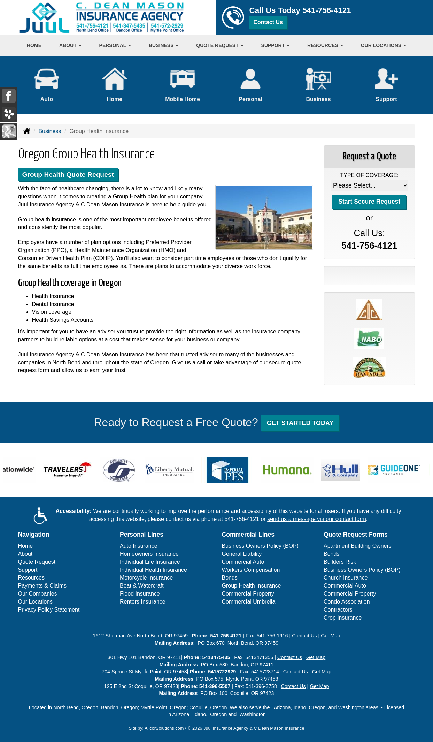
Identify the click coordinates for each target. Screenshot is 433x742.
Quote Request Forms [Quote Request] (356, 534)
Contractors (338, 610)
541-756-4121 (326, 10)
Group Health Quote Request (68, 174)
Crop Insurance (343, 618)
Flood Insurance (140, 594)
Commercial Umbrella (249, 602)
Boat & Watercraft (142, 586)
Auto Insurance (138, 546)
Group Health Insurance (251, 586)
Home (34, 45)
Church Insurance (346, 578)
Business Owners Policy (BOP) (260, 546)
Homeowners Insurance (149, 554)
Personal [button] (115, 45)
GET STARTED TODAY (300, 422)
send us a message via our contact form (316, 519)
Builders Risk (340, 562)
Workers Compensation (251, 570)
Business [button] (163, 45)
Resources (31, 578)
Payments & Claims (42, 586)
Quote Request (37, 562)
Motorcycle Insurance (146, 578)
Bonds (230, 578)
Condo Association (347, 602)
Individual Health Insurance (153, 570)
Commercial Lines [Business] (248, 534)
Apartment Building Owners (358, 546)
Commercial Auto (243, 562)
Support (28, 570)
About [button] (70, 45)
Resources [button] (325, 45)
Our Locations (35, 602)
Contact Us (268, 22)
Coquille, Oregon (208, 707)
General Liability (242, 554)
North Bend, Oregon (75, 707)
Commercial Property (248, 594)
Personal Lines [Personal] (141, 534)
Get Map (330, 635)
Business (49, 131)
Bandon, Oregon (119, 707)
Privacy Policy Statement (49, 610)
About (25, 554)
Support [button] (275, 45)
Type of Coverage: (369, 175)
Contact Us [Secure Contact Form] (304, 635)
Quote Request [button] (219, 45)
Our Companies (37, 594)
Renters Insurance (142, 602)
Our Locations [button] (383, 45)
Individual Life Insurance (150, 562)
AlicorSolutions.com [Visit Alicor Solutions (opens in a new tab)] (164, 728)
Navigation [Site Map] (33, 534)
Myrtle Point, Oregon (164, 707)
